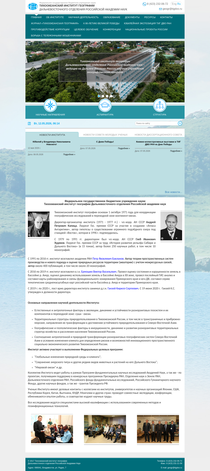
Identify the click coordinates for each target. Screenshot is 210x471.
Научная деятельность (83, 17)
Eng (174, 3)
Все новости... (173, 192)
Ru (179, 3)
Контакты (166, 17)
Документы (132, 17)
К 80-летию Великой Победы (101, 23)
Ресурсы (150, 17)
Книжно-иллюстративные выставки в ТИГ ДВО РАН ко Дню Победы (158, 143)
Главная (36, 17)
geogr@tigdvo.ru (172, 8)
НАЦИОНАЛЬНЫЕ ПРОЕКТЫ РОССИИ (146, 29)
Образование (111, 17)
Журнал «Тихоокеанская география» (55, 23)
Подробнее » (69, 154)
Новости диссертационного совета (158, 135)
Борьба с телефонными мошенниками (56, 35)
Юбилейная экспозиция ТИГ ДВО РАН (147, 23)
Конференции (112, 29)
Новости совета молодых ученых (105, 135)
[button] (30, 71)
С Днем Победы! (105, 141)
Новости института (52, 135)
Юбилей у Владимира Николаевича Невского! (51, 143)
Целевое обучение (86, 29)
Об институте (55, 17)
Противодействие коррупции (50, 29)
